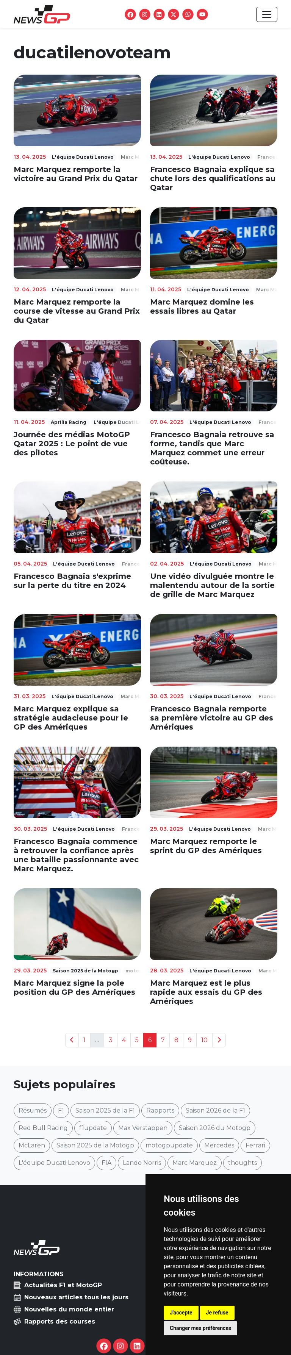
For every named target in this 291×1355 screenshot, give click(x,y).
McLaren (32, 1145)
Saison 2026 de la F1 (215, 1110)
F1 (61, 1110)
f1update (93, 1128)
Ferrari (255, 1145)
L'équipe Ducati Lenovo (54, 1162)
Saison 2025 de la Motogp (95, 1145)
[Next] (219, 1040)
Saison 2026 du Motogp (214, 1128)
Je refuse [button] (217, 1313)
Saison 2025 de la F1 (105, 1110)
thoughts (242, 1162)
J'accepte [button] (181, 1313)
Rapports (160, 1110)
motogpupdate (169, 1145)
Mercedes (219, 1145)
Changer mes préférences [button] (200, 1328)
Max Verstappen (142, 1128)
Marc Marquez (194, 1162)
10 (204, 1040)
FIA (106, 1162)
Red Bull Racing (43, 1128)
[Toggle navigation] (266, 14)
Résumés (33, 1110)
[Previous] (72, 1040)
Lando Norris (142, 1162)
